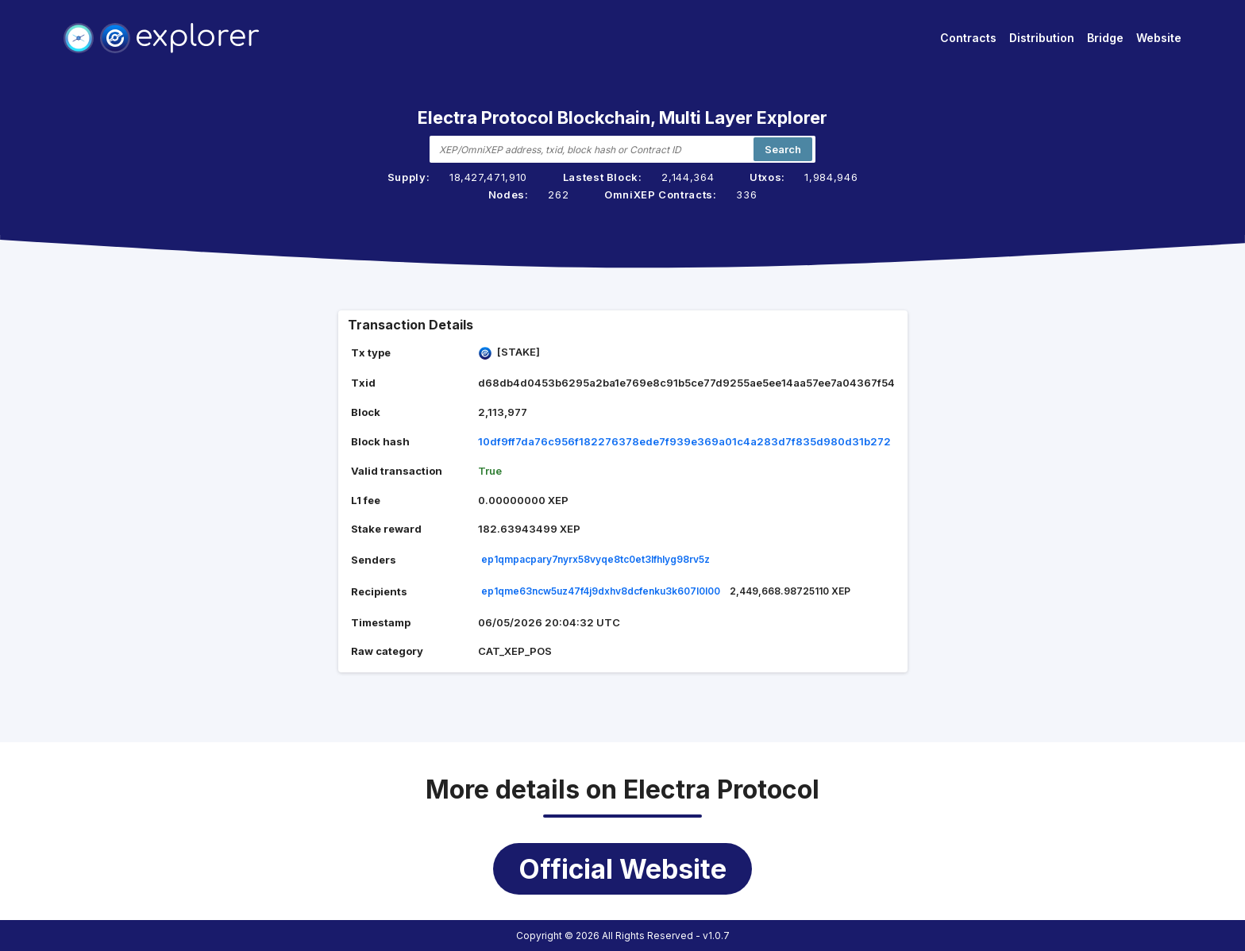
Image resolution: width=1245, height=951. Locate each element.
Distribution (1041, 37)
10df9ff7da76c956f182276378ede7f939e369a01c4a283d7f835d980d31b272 (684, 441)
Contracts (968, 37)
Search (783, 149)
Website (1158, 37)
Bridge (1105, 37)
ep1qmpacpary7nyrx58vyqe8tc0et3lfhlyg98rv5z (595, 559)
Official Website (622, 869)
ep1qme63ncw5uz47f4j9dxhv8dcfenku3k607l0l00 (600, 591)
